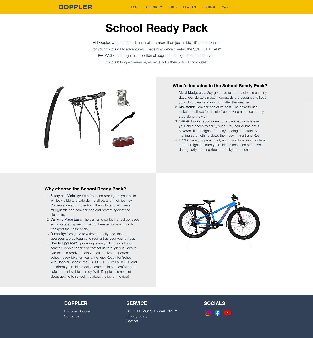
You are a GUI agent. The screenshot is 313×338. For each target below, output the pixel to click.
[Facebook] (217, 313)
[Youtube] (227, 313)
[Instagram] (208, 313)
